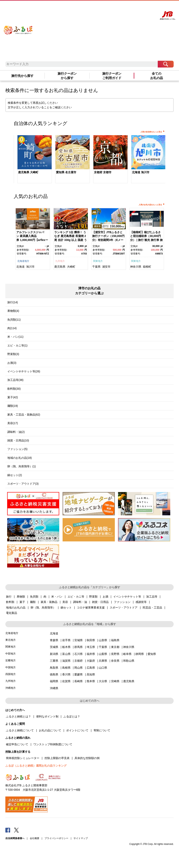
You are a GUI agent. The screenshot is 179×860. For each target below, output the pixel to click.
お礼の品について (50, 730)
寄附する (145, 7)
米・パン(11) (15, 336)
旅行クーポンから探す (67, 76)
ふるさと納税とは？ (18, 716)
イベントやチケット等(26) (23, 371)
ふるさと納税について (20, 730)
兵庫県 (103, 660)
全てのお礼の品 (156, 76)
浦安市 (106, 266)
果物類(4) (13, 310)
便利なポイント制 (47, 716)
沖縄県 (54, 688)
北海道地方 (23, 261)
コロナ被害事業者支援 (91, 607)
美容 (65, 602)
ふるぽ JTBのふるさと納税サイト (18, 27)
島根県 (66, 667)
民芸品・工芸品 (152, 607)
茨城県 (54, 647)
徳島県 (54, 674)
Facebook (7, 830)
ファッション (122, 602)
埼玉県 (91, 647)
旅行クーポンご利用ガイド (111, 76)
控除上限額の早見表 (57, 758)
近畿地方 (10, 660)
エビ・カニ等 (76, 596)
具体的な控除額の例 (87, 758)
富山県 (66, 654)
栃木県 (66, 647)
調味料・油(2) (16, 431)
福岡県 (54, 681)
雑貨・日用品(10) (18, 440)
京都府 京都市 (102, 172)
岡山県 (78, 667)
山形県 (103, 640)
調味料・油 (80, 602)
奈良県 (115, 660)
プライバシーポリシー (56, 838)
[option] (33, 159)
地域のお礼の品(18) (19, 457)
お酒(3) (11, 362)
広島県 (91, 667)
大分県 (103, 681)
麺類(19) (12, 405)
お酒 (105, 596)
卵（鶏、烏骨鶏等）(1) (21, 466)
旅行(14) (12, 302)
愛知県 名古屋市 (66, 172)
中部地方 (10, 653)
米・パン (56, 596)
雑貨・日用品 (100, 602)
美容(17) (12, 423)
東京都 (115, 647)
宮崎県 (115, 681)
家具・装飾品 (49, 602)
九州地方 (60, 261)
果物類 (21, 596)
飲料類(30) (14, 388)
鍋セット (66, 607)
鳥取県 (54, 667)
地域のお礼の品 (15, 607)
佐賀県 (66, 681)
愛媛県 (78, 674)
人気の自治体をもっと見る (151, 132)
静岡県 (139, 654)
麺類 (33, 602)
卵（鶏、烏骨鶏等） (43, 607)
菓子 (22, 602)
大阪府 (91, 660)
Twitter (16, 830)
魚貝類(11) (14, 319)
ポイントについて (77, 730)
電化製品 (11, 612)
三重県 (54, 660)
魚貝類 (34, 596)
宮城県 (78, 640)
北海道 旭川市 (140, 172)
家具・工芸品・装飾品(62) (23, 414)
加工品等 (151, 596)
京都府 (78, 660)
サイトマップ (81, 838)
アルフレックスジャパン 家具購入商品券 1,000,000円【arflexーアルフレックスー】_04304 (32, 240)
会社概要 (34, 838)
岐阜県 (127, 654)
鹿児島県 (59, 266)
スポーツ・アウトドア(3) (23, 483)
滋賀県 (66, 660)
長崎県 (78, 681)
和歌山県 (128, 660)
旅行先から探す (22, 75)
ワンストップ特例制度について (52, 744)
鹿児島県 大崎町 (28, 172)
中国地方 (10, 667)
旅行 (9, 596)
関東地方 (98, 261)
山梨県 (103, 654)
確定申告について (17, 744)
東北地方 (10, 639)
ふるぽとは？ (71, 716)
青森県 (54, 640)
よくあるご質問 (120, 7)
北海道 (20, 266)
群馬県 (78, 647)
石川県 (78, 654)
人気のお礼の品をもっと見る (150, 205)
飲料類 (10, 602)
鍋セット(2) (14, 475)
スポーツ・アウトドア (123, 607)
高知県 (91, 674)
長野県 (115, 654)
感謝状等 (141, 602)
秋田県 (91, 640)
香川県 (66, 674)
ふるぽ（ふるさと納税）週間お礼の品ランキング (36, 765)
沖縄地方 (10, 687)
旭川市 (30, 266)
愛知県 (152, 654)
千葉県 (96, 266)
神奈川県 (135, 266)
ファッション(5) (17, 449)
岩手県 (66, 640)
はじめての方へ (103, 7)
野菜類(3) (13, 354)
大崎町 (71, 266)
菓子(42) (12, 397)
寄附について (102, 730)
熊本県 (91, 681)
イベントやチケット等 (127, 596)
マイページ (134, 7)
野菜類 (93, 596)
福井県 (91, 654)
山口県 (103, 667)
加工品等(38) (15, 380)
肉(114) (12, 328)
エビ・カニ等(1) (17, 345)
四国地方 (10, 674)
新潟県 (54, 654)
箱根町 (147, 266)
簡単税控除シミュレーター (22, 758)
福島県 (115, 640)
